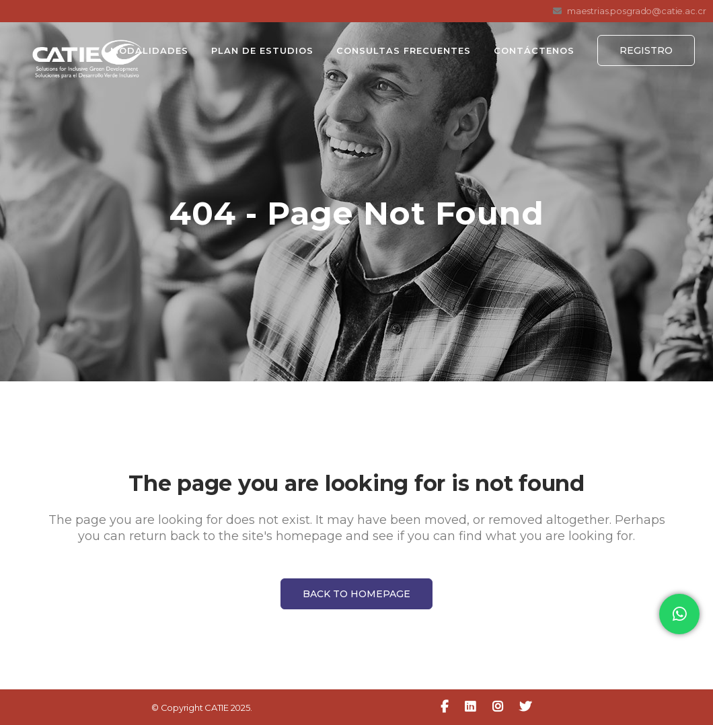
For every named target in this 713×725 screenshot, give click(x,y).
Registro (646, 50)
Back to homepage (356, 594)
